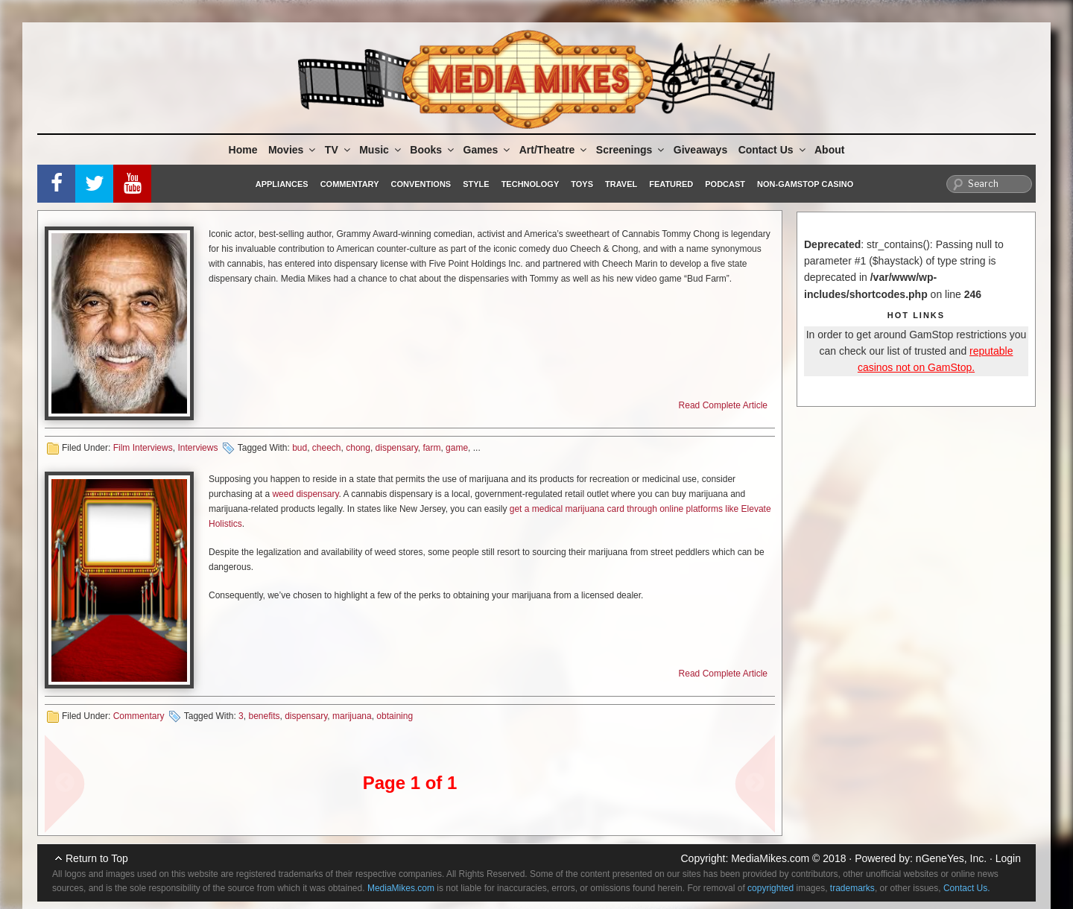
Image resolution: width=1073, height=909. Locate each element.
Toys (582, 184)
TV (338, 150)
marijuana (352, 716)
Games (488, 150)
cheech (326, 448)
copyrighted (770, 888)
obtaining (394, 716)
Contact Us (773, 150)
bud (299, 448)
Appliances (282, 184)
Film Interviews (143, 448)
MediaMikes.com (770, 858)
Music (381, 150)
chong (358, 448)
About (829, 150)
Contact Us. (966, 888)
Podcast (725, 184)
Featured (671, 184)
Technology (530, 184)
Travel (621, 184)
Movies (292, 150)
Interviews (197, 448)
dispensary (397, 448)
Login (1008, 858)
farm (431, 448)
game (457, 448)
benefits (263, 716)
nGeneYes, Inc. (951, 858)
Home (243, 150)
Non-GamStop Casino (805, 184)
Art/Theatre (554, 150)
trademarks (852, 888)
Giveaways (700, 150)
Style (476, 184)
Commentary (349, 184)
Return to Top (97, 858)
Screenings (631, 150)
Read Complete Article (723, 405)
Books (433, 150)
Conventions (420, 184)
